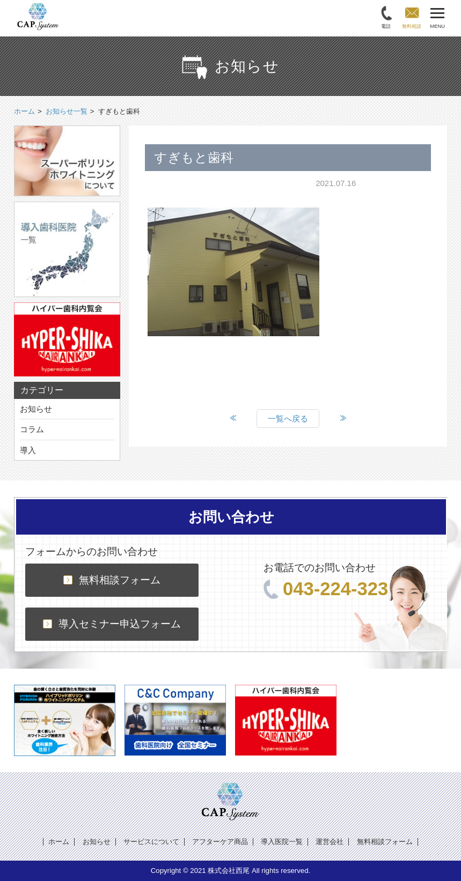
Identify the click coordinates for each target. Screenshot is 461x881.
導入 (28, 450)
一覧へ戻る (288, 418)
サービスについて (151, 842)
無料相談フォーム (111, 580)
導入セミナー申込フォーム (112, 624)
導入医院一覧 (282, 842)
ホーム (58, 842)
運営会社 (329, 842)
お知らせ (36, 408)
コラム (32, 429)
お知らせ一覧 (66, 111)
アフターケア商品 (220, 842)
